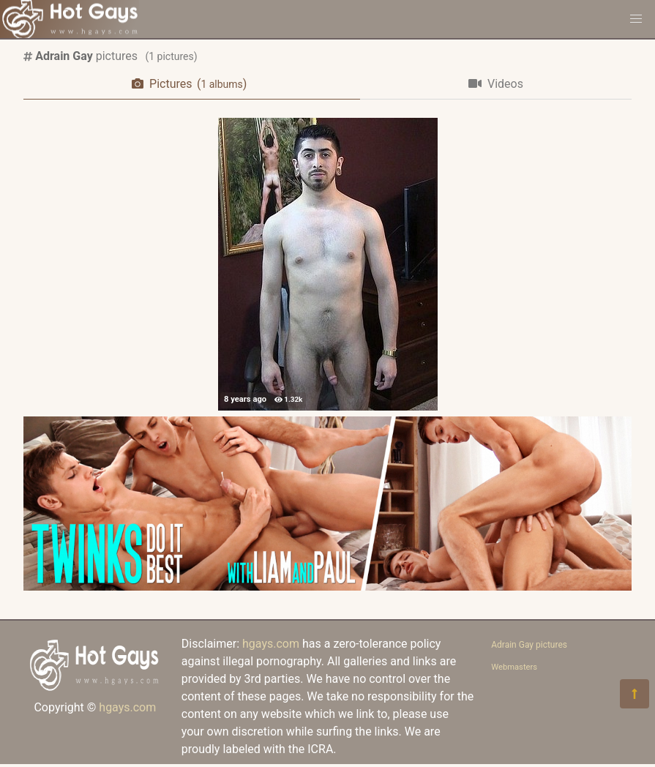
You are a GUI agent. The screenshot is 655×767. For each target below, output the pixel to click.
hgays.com (127, 707)
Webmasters (514, 667)
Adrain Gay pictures (529, 645)
